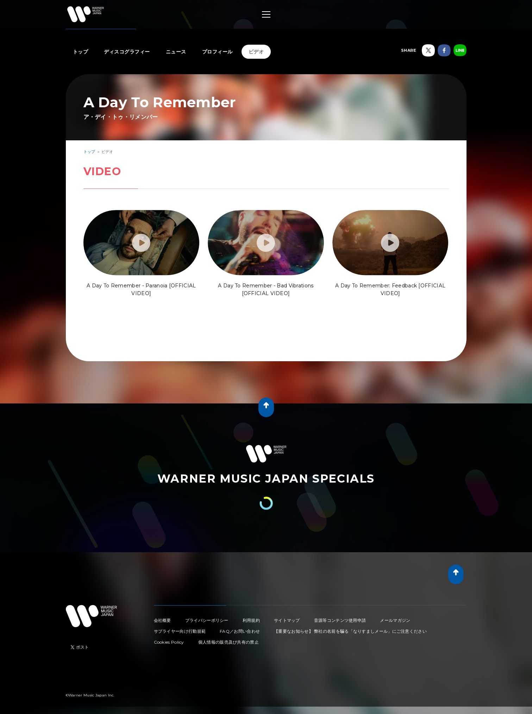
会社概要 (162, 620)
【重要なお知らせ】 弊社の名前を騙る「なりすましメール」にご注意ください (350, 631)
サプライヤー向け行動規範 (180, 631)
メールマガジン (395, 620)
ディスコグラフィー (127, 52)
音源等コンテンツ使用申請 (340, 620)
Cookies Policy (169, 642)
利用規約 (251, 620)
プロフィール (217, 52)
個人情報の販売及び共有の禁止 (228, 642)
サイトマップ (287, 620)
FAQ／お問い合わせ (240, 631)
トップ (80, 52)
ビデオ (256, 52)
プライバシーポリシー (207, 620)
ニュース (176, 52)
